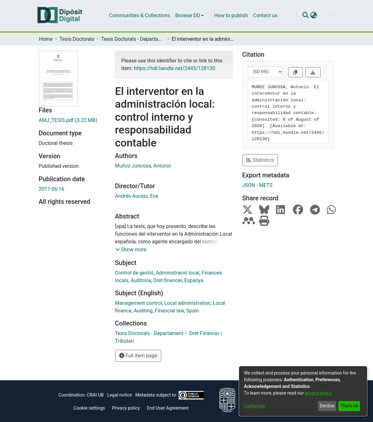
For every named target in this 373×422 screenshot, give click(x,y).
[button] (131, 250)
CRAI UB (95, 395)
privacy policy (318, 393)
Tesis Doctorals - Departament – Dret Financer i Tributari (133, 39)
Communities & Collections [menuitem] (139, 15)
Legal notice (119, 395)
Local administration (187, 303)
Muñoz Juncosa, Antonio (143, 166)
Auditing (143, 311)
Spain (192, 311)
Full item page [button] (138, 356)
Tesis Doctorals (76, 39)
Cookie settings (89, 408)
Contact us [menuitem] (265, 15)
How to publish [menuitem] (231, 15)
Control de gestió (134, 273)
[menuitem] (189, 15)
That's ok (349, 405)
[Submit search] (306, 15)
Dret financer (167, 280)
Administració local (177, 273)
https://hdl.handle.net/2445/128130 (174, 68)
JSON (248, 185)
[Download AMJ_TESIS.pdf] (72, 120)
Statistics (260, 160)
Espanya (193, 280)
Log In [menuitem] (325, 15)
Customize (254, 405)
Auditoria (141, 280)
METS (266, 185)
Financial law (169, 311)
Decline (327, 405)
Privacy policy (126, 408)
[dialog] (303, 391)
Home (46, 39)
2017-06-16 (52, 189)
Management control (138, 303)
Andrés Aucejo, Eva (136, 196)
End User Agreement (168, 408)
